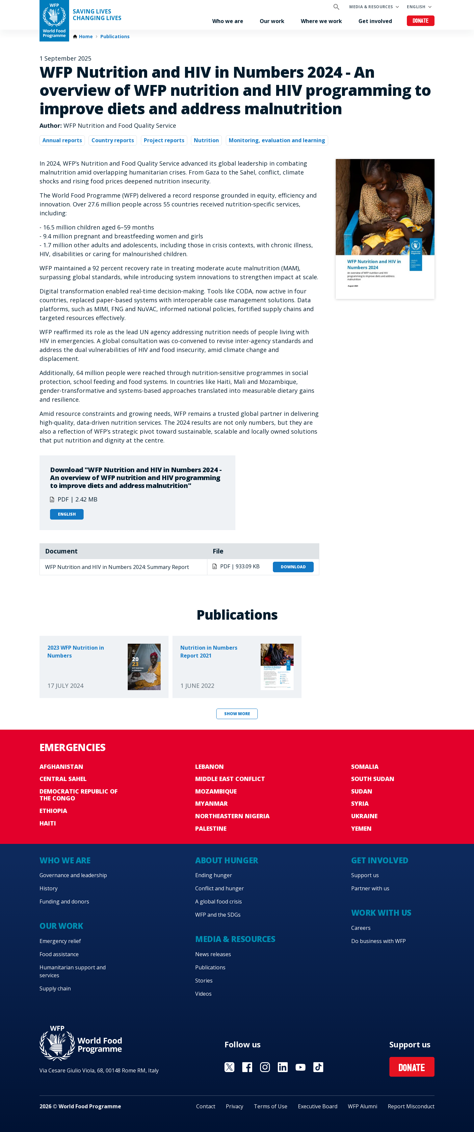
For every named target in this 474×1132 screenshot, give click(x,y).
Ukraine (364, 816)
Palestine (210, 828)
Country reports (113, 140)
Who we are (227, 21)
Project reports (164, 140)
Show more (237, 713)
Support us (365, 875)
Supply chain (55, 988)
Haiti (48, 823)
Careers (361, 927)
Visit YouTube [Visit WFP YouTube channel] (300, 1067)
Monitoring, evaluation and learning (277, 140)
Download (293, 567)
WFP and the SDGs (218, 914)
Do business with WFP (378, 941)
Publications (115, 37)
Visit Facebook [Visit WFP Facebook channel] (247, 1067)
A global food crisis (218, 901)
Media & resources (371, 7)
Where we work (321, 21)
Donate (421, 21)
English (416, 7)
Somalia (365, 766)
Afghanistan (61, 766)
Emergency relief (60, 941)
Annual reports (62, 140)
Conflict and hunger (219, 888)
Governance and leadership (73, 875)
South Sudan (372, 779)
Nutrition (206, 140)
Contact (205, 1106)
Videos (203, 993)
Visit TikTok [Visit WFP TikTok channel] (318, 1067)
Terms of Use (270, 1106)
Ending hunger (213, 875)
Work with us (381, 912)
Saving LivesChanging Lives (97, 14)
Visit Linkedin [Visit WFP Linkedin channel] (283, 1067)
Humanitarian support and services (73, 971)
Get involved (375, 21)
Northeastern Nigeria (232, 816)
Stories (204, 980)
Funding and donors (64, 901)
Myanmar (211, 803)
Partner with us (370, 888)
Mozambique (216, 791)
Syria (360, 803)
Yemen (361, 828)
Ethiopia (53, 811)
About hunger (226, 860)
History (49, 888)
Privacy (234, 1106)
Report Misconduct (411, 1106)
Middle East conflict (230, 779)
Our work (272, 21)
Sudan (361, 791)
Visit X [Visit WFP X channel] (229, 1067)
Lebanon (209, 766)
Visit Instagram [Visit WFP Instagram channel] (265, 1067)
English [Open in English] (67, 514)
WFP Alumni (362, 1106)
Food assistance (59, 954)
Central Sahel (63, 779)
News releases (213, 954)
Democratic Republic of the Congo (79, 794)
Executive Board (317, 1106)
